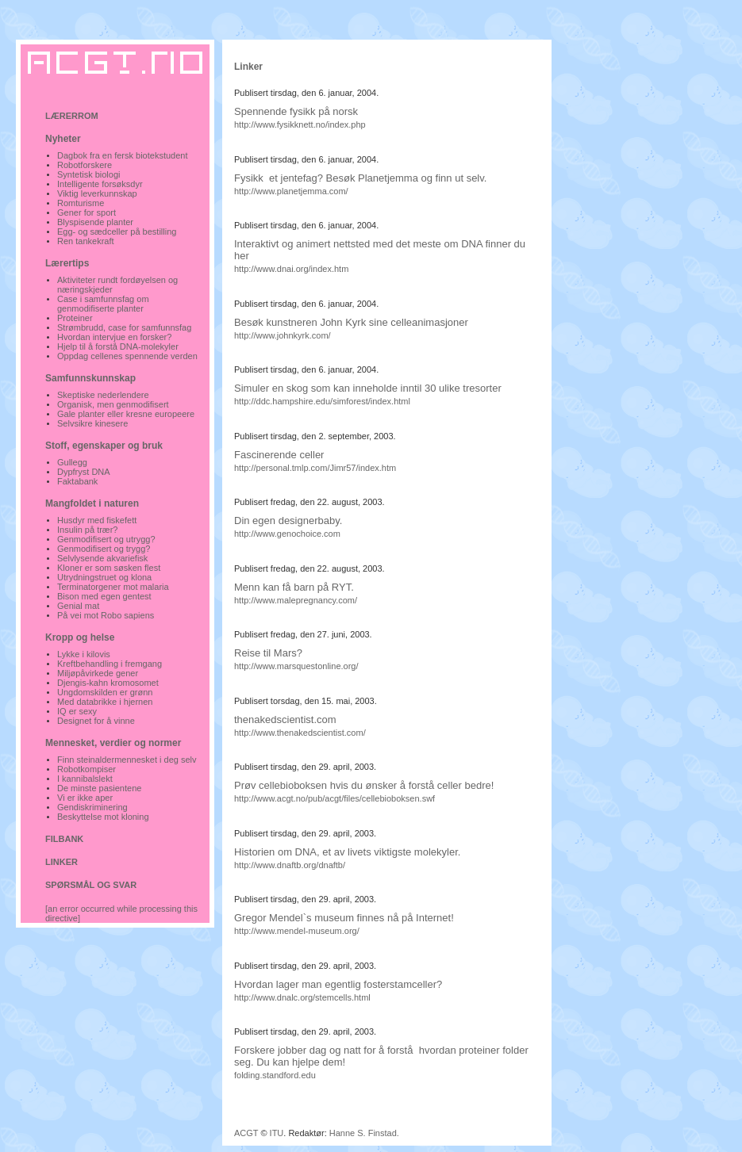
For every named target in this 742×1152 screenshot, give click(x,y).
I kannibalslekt (85, 778)
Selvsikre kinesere (92, 423)
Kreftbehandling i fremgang (109, 663)
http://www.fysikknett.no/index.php (300, 124)
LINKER (61, 862)
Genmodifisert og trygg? (103, 548)
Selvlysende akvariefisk (102, 558)
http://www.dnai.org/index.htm (291, 269)
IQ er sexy (77, 711)
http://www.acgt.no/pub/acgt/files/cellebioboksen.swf (334, 798)
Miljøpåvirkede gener (97, 673)
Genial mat (78, 605)
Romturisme (80, 203)
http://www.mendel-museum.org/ (296, 931)
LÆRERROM (71, 116)
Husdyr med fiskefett (96, 520)
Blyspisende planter (95, 222)
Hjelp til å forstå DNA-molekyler (118, 346)
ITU (277, 1133)
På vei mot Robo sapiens (105, 615)
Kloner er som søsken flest (108, 567)
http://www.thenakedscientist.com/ (300, 732)
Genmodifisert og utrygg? (106, 539)
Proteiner (75, 318)
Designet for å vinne (96, 720)
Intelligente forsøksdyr (100, 184)
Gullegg (72, 462)
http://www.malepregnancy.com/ (295, 600)
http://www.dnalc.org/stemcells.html (302, 997)
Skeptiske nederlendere (103, 395)
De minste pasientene (99, 788)
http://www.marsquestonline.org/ (296, 666)
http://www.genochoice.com (287, 533)
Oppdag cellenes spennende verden (127, 356)
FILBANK (64, 839)
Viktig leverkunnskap (97, 193)
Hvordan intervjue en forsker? (114, 337)
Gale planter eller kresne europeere (125, 414)
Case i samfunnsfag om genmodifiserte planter (103, 303)
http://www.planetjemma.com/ (291, 191)
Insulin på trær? (87, 529)
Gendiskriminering (92, 807)
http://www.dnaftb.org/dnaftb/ (289, 865)
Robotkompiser (86, 769)
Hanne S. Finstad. (364, 1133)
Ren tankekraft (85, 241)
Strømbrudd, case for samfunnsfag (124, 327)
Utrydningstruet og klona (104, 577)
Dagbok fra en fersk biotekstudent (122, 155)
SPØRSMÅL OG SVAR (90, 885)
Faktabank (77, 481)
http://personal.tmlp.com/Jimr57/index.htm (315, 468)
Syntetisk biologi (89, 174)
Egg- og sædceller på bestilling (116, 231)
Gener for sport (86, 212)
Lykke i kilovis (83, 654)
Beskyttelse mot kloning (103, 816)
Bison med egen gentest (104, 596)
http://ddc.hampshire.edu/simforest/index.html (322, 401)
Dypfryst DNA (83, 471)
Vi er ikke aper (85, 797)
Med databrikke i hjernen (104, 701)
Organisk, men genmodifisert (113, 404)
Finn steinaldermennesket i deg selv (126, 759)
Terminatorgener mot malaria (113, 586)
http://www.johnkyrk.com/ (282, 335)
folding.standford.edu (275, 1075)
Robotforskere (84, 165)
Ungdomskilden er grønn (104, 692)
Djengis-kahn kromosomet (108, 682)
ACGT (246, 1133)
